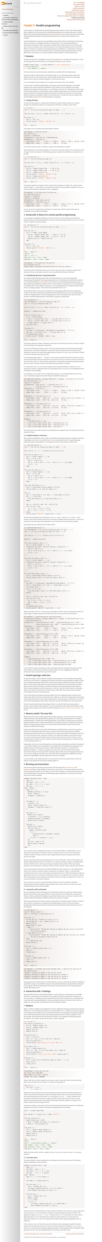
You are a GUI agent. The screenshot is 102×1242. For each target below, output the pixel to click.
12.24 (40, 53)
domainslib (58, 34)
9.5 (40, 741)
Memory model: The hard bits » (75, 1234)
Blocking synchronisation (9, 30)
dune (25, 376)
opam (27, 288)
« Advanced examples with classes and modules (38, 1234)
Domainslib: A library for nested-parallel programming (9, 18)
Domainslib (43, 282)
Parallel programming (78, 18)
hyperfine (38, 97)
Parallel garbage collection (7, 23)
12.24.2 (61, 43)
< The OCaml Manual (7, 9)
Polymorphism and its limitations (74, 12)
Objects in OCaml (79, 6)
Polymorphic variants (78, 10)
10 (57, 761)
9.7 (24, 741)
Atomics (4, 35)
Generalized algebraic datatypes (74, 14)
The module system (78, 4)
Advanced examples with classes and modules (70, 16)
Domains (4, 15)
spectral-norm (51, 440)
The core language (79, 2)
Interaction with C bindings (10, 33)
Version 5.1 (16, 6)
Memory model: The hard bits (75, 19)
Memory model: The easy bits (9, 27)
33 (63, 53)
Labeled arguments (78, 8)
